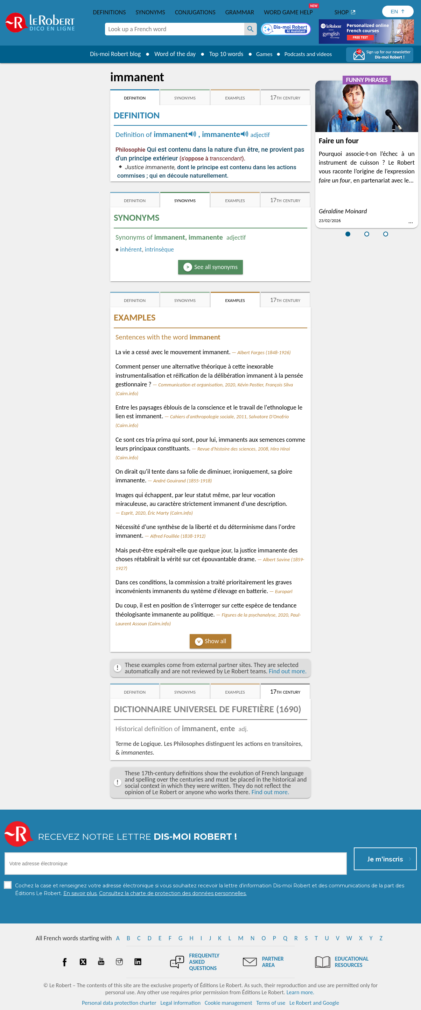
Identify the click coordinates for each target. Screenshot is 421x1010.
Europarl (284, 591)
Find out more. (288, 671)
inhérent (131, 249)
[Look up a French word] (250, 29)
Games (261, 54)
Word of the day (170, 54)
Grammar (239, 12)
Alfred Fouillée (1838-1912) (177, 536)
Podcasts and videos (309, 54)
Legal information (180, 1002)
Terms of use (270, 1002)
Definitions (109, 12)
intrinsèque (159, 249)
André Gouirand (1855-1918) (182, 480)
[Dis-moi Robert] (286, 29)
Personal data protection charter (119, 1002)
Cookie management (228, 1002)
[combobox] (174, 29)
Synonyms (150, 12)
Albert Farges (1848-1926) (263, 352)
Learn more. (300, 992)
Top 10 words (222, 54)
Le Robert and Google (314, 1002)
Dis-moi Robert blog (111, 54)
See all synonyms (216, 267)
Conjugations (195, 12)
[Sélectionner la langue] (398, 11)
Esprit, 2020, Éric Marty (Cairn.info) (157, 513)
